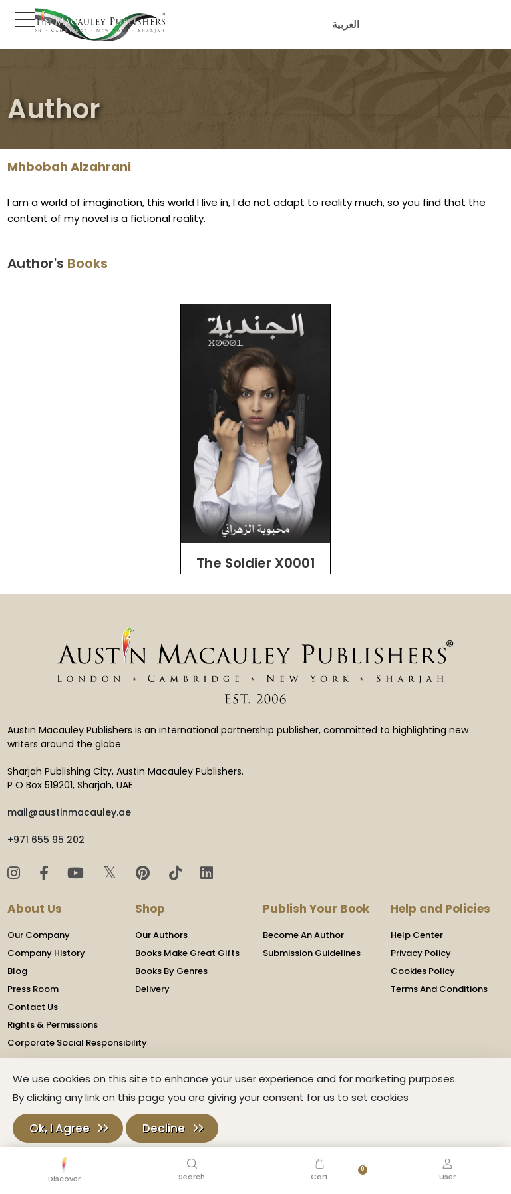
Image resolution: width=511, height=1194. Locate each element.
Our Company (38, 935)
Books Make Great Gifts (187, 953)
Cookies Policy (423, 971)
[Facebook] (46, 873)
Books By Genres (171, 971)
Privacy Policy (421, 953)
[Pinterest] (145, 873)
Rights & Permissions (52, 1024)
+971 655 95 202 (46, 839)
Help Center (417, 935)
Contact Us (32, 1007)
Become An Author (303, 935)
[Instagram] (15, 873)
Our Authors (161, 935)
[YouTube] (77, 873)
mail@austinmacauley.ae (69, 812)
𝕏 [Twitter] (112, 872)
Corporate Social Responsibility (77, 1042)
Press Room (33, 989)
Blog (17, 971)
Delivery (152, 989)
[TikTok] (177, 873)
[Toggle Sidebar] (22, 19)
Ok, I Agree (59, 1128)
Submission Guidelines (312, 953)
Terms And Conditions (439, 989)
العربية (343, 24)
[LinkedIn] (206, 873)
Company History (46, 953)
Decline (163, 1128)
